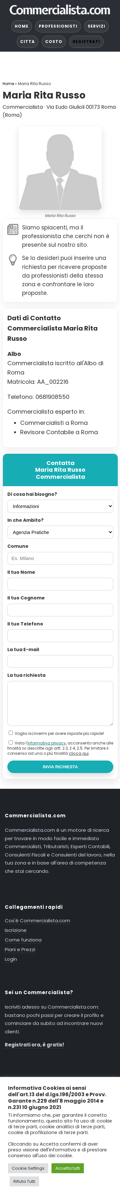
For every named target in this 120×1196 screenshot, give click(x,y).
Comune (17, 546)
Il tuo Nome (21, 572)
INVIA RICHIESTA (60, 766)
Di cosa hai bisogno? (32, 494)
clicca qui (79, 753)
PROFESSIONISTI (58, 26)
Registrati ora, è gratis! (34, 1044)
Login (11, 959)
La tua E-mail (23, 649)
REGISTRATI (86, 41)
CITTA (27, 41)
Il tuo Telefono (25, 624)
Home (8, 83)
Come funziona (23, 939)
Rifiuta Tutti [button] (24, 1181)
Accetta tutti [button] (67, 1168)
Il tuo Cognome (26, 598)
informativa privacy (46, 743)
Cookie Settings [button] (28, 1168)
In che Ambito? (25, 520)
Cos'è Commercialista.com (37, 920)
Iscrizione (16, 930)
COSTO (53, 41)
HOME (21, 26)
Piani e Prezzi (20, 949)
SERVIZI (96, 26)
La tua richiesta (26, 675)
